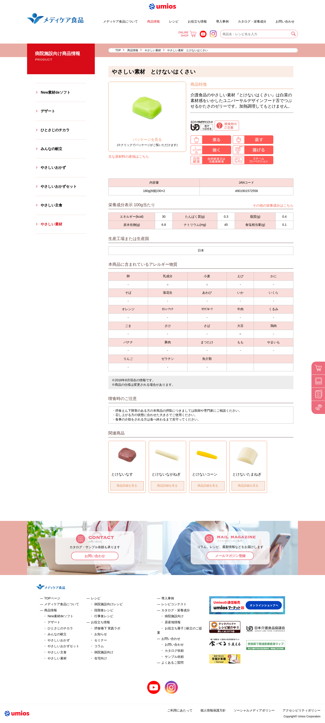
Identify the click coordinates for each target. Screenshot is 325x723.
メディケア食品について (120, 21)
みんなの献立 (51, 149)
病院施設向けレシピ (108, 604)
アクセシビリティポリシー (301, 710)
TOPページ (52, 598)
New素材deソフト (55, 92)
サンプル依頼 (174, 656)
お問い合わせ (285, 21)
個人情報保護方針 (213, 710)
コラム (99, 646)
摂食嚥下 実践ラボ (107, 628)
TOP (118, 50)
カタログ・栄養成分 (252, 21)
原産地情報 (173, 622)
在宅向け (100, 658)
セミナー (100, 640)
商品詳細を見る (127, 485)
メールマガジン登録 (230, 556)
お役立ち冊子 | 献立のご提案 (234, 19)
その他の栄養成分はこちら (273, 205)
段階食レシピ (103, 610)
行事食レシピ (103, 616)
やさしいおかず (53, 167)
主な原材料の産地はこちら (128, 156)
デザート (90, 19)
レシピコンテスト (174, 604)
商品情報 (153, 21)
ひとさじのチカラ (55, 130)
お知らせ (100, 634)
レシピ (174, 21)
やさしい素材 (153, 50)
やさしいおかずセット (59, 186)
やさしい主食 (51, 205)
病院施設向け (103, 652)
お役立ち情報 (197, 21)
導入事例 (222, 21)
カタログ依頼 (174, 650)
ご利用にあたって (180, 710)
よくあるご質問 (272, 19)
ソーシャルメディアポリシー (254, 710)
